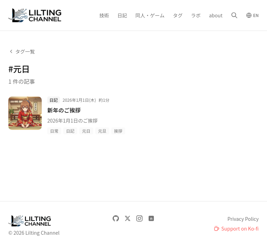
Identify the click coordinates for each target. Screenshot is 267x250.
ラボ (196, 15)
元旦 (102, 131)
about (215, 15)
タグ (178, 15)
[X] (128, 218)
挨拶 (118, 131)
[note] (151, 218)
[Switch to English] (252, 15)
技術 (104, 15)
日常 (54, 131)
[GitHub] (116, 218)
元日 (86, 131)
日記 (122, 15)
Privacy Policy (243, 218)
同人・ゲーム (150, 15)
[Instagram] (139, 218)
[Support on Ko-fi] (236, 228)
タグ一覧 (21, 51)
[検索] (234, 15)
